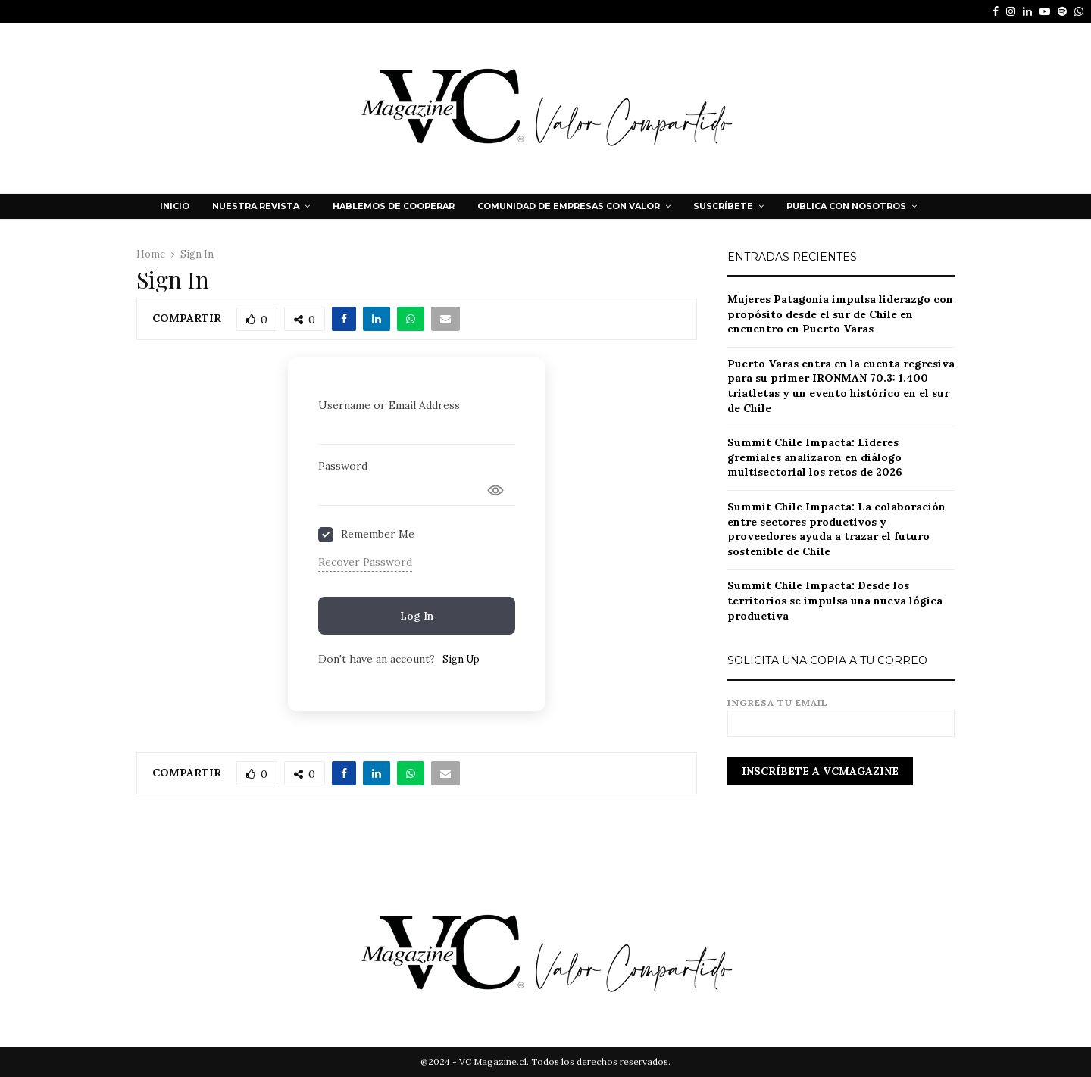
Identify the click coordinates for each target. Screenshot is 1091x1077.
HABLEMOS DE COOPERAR (394, 206)
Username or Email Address (389, 405)
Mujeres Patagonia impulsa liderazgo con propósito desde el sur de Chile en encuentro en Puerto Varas (840, 314)
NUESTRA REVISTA (255, 206)
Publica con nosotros (846, 206)
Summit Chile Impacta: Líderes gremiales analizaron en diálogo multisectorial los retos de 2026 (814, 457)
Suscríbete (723, 206)
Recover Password (365, 562)
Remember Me (377, 534)
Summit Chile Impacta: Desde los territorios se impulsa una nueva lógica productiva (835, 600)
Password (342, 466)
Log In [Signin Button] (416, 616)
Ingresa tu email (841, 713)
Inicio (174, 206)
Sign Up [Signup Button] (461, 659)
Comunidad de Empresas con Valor (568, 206)
